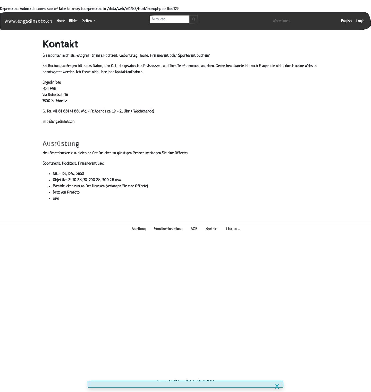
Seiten (87, 21)
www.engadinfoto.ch (29, 21)
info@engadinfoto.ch (58, 122)
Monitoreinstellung (168, 229)
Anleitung (139, 229)
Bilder (73, 21)
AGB (194, 229)
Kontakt (212, 229)
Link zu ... (233, 229)
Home (61, 21)
